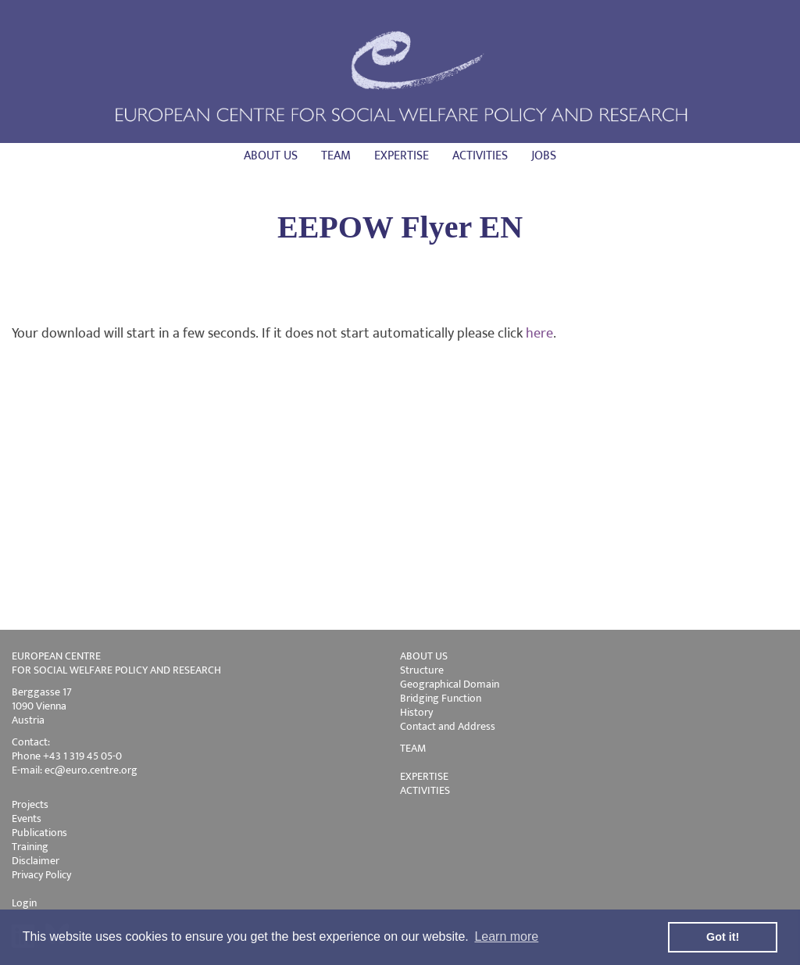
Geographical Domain (449, 684)
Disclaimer (35, 861)
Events (26, 818)
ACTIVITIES (425, 790)
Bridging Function (440, 698)
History (416, 712)
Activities (480, 155)
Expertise (401, 155)
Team (336, 155)
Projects (30, 804)
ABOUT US (424, 656)
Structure (422, 670)
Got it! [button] (722, 937)
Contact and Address (447, 726)
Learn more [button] (506, 936)
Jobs (543, 155)
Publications (39, 833)
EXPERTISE (424, 776)
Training (30, 847)
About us (271, 155)
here (539, 333)
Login (24, 903)
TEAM (413, 748)
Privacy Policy (41, 875)
